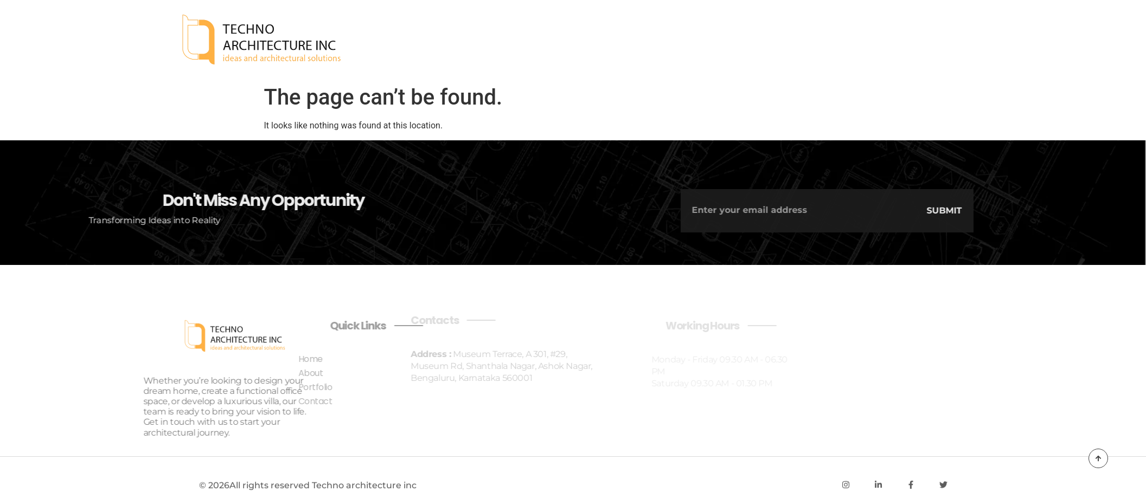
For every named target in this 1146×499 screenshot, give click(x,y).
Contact (1036, 40)
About (915, 40)
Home (868, 40)
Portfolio (973, 40)
